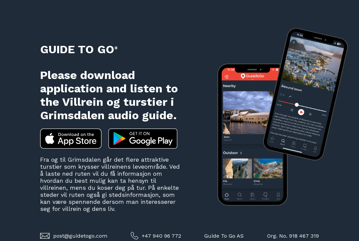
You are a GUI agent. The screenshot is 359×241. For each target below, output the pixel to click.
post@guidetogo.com (73, 236)
